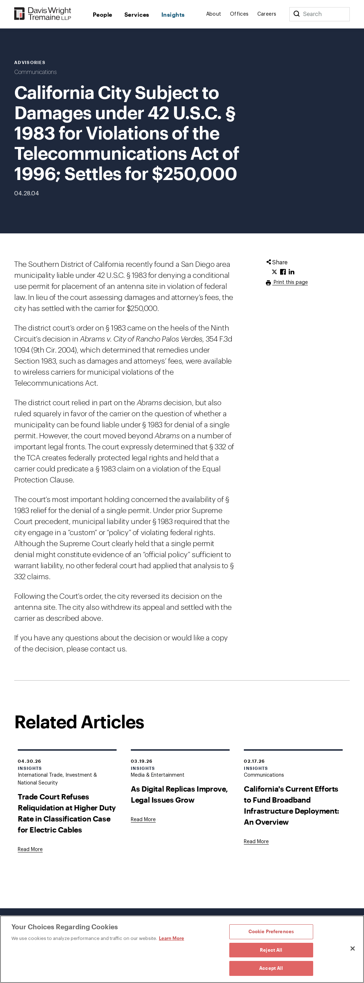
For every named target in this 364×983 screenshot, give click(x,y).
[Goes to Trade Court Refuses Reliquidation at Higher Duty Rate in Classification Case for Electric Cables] (30, 849)
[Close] (352, 948)
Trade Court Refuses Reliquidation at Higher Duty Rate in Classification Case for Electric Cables (67, 813)
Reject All (271, 950)
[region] (182, 949)
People (102, 14)
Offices (239, 14)
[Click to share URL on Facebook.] (283, 272)
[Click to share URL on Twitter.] (274, 272)
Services (136, 14)
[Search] (296, 14)
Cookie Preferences (271, 931)
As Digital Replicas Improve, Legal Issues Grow (179, 794)
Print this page (290, 282)
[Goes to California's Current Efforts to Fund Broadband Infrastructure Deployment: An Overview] (256, 842)
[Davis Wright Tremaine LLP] (42, 14)
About (213, 14)
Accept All (271, 968)
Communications (35, 72)
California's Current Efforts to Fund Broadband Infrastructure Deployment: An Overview (291, 805)
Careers (267, 14)
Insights (173, 14)
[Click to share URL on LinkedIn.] (291, 272)
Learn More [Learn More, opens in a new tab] (171, 938)
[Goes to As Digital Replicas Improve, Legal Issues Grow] (143, 820)
